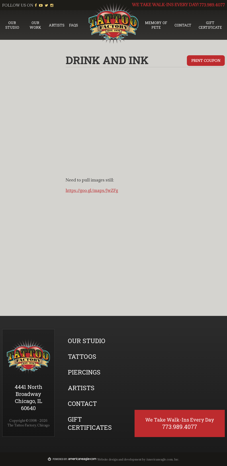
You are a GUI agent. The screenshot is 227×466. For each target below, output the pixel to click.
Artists (57, 25)
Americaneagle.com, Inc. (162, 459)
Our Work (35, 25)
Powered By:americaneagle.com (72, 459)
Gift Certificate (210, 25)
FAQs (73, 25)
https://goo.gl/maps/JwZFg (92, 190)
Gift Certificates (90, 423)
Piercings (84, 372)
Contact (182, 25)
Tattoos (82, 356)
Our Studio (12, 25)
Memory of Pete (156, 25)
